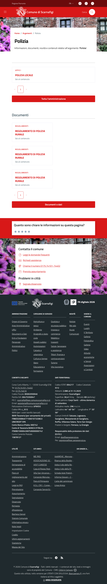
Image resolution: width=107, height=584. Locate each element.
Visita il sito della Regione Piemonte (70, 464)
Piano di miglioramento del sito (19, 477)
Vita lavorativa (57, 366)
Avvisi (71, 329)
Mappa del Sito (18, 547)
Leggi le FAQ (17, 485)
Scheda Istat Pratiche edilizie (67, 472)
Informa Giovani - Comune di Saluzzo (70, 477)
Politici (14, 350)
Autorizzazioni (39, 346)
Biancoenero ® (75, 573)
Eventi (86, 324)
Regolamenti (21, 126)
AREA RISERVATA (52, 579)
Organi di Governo (19, 321)
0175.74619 (21, 390)
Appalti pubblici (39, 342)
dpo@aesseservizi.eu (70, 437)
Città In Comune (66, 570)
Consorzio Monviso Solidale (45, 477)
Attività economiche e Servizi (89, 357)
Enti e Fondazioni (19, 338)
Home (17, 33)
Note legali (16, 526)
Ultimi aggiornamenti (21, 538)
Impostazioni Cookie (20, 530)
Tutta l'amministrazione (53, 99)
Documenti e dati (53, 204)
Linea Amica (60, 485)
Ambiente (37, 329)
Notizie (72, 321)
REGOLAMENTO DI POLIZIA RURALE (30, 132)
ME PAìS (37, 456)
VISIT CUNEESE (40, 464)
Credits (15, 534)
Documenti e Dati (19, 333)
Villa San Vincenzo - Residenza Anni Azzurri (52, 472)
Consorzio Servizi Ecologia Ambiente (48, 489)
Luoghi (87, 328)
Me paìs (72, 325)
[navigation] (5, 11)
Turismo (54, 362)
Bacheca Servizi (18, 514)
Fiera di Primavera (41, 481)
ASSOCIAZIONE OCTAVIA (44, 460)
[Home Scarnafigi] (36, 12)
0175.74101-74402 (24, 387)
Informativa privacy (20, 522)
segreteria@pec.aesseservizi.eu (72, 440)
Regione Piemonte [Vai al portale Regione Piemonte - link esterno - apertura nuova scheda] (19, 3)
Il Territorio (88, 332)
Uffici (18, 70)
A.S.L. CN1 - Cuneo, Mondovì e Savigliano (51, 485)
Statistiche (16, 542)
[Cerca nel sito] (92, 12)
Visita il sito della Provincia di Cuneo (70, 468)
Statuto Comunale (20, 518)
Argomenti (27, 33)
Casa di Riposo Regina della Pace (47, 468)
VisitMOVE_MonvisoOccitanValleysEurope (73, 456)
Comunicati (74, 333)
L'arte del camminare (63, 481)
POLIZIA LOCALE (24, 75)
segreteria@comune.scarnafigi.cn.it (33, 403)
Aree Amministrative (21, 325)
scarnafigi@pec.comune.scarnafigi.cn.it (33, 400)
